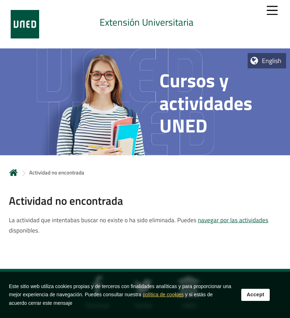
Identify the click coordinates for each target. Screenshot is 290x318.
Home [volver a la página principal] (13, 172)
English (271, 61)
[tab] (145, 24)
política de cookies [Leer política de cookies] (163, 299)
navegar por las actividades (233, 220)
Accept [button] (255, 299)
